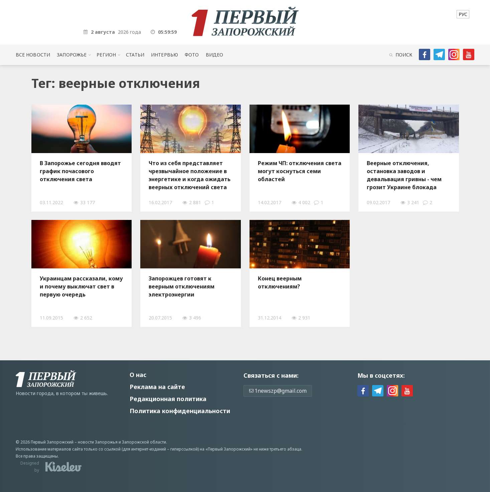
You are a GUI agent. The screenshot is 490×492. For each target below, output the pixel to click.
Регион (106, 54)
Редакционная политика (168, 399)
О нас (138, 375)
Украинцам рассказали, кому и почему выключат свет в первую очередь (81, 286)
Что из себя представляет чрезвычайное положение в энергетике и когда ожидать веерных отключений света (189, 175)
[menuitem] (463, 14)
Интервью (164, 54)
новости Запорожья (98, 442)
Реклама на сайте (157, 387)
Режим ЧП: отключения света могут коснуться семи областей (299, 171)
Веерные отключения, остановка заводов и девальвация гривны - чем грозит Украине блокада (404, 175)
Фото (192, 54)
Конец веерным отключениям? (280, 282)
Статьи (135, 54)
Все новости (33, 54)
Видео (214, 54)
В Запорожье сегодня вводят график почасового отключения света (80, 171)
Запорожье (72, 54)
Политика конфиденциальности (180, 411)
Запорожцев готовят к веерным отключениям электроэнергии (181, 286)
